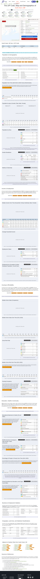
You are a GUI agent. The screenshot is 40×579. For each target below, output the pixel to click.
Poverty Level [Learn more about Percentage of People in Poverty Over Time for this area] (25, 13)
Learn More (30, 29)
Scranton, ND (28, 532)
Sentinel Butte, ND (29, 530)
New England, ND (5, 528)
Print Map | (4, 21)
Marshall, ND (16, 531)
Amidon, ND (4, 529)
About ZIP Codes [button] (22, 1)
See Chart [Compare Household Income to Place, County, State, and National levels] (11, 13)
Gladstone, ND (17, 528)
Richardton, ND (5, 531)
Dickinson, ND (17, 527)
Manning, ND (5, 530)
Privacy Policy (12, 565)
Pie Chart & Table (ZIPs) (21, 149)
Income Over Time (15, 192)
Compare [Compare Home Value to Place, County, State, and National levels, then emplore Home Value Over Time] (17, 13)
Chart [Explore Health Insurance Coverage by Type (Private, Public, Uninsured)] (22, 13)
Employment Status (25, 192)
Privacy (30, 572)
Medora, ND (28, 527)
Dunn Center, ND (17, 533)
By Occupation (29, 192)
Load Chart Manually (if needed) (6, 87)
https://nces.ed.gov (20, 552)
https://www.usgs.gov (15, 550)
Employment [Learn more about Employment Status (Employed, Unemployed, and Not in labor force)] (31, 13)
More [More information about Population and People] (3, 13)
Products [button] (13, 1)
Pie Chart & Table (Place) (34, 149)
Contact (28, 1)
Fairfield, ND (16, 529)
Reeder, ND (4, 533)
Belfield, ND (4, 527)
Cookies (37, 572)
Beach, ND (4, 532)
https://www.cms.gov (24, 551)
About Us (11, 564)
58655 (2, 47)
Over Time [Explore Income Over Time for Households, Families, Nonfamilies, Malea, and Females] (13, 13)
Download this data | (29, 36)
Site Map (11, 566)
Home (10, 1)
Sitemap (33, 572)
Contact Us (11, 563)
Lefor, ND (28, 528)
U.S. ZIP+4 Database (6, 566)
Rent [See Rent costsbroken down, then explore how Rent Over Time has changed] (18, 13)
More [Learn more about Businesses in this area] (28, 13)
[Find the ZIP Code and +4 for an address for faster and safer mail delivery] (9, 9)
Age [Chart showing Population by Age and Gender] (6, 13)
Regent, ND (16, 530)
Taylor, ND (28, 529)
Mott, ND (16, 532)
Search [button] (17, 1)
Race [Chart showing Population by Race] (5, 13)
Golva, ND (28, 531)
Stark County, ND (27, 22)
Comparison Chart (28, 149)
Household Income (20, 192)
